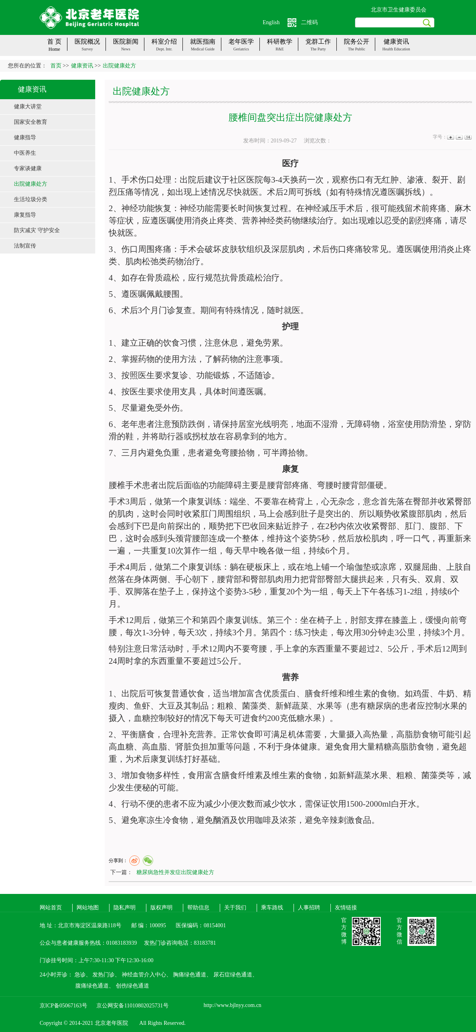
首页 (55, 66)
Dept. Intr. (164, 49)
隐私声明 (124, 908)
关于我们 (235, 908)
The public (356, 49)
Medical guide (203, 49)
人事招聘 (309, 908)
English (271, 22)
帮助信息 (198, 908)
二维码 (309, 22)
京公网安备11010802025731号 (132, 1006)
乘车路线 (272, 908)
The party (318, 49)
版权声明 (161, 908)
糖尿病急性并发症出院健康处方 (175, 872)
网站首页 (51, 908)
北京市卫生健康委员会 (398, 10)
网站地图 (88, 908)
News (126, 49)
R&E (280, 49)
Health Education (396, 49)
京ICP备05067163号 (63, 1006)
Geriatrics (241, 49)
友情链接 (346, 908)
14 (467, 137)
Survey (87, 49)
